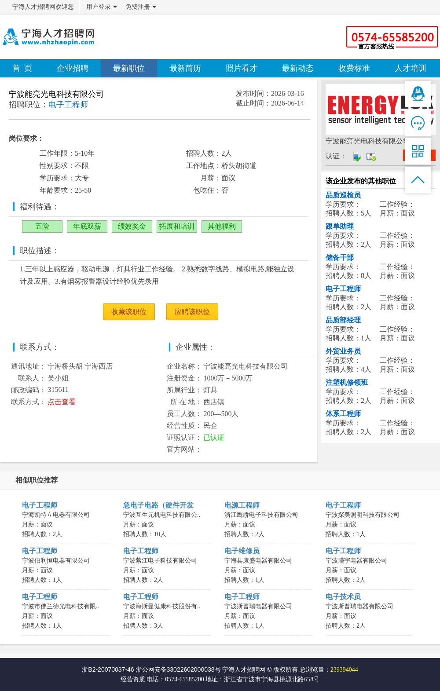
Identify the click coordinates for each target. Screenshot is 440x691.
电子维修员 (242, 551)
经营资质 (133, 679)
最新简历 (185, 68)
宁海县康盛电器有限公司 (258, 560)
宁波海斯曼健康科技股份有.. (161, 606)
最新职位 (129, 68)
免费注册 (137, 7)
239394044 (344, 669)
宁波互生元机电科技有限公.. (161, 515)
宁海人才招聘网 (243, 669)
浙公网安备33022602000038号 (178, 669)
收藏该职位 (129, 311)
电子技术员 (343, 596)
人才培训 (410, 68)
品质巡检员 (343, 195)
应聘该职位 (192, 311)
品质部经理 (343, 320)
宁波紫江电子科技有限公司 (160, 560)
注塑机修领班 (347, 382)
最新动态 (298, 68)
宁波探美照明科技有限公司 (363, 515)
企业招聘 (72, 68)
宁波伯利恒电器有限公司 (56, 560)
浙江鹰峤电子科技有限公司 (261, 515)
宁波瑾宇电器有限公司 (356, 560)
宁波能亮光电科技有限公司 (56, 94)
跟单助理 (340, 226)
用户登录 (98, 7)
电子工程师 (343, 288)
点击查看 (62, 402)
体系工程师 (343, 413)
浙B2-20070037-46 (108, 669)
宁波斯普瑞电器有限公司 (258, 606)
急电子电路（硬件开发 (158, 505)
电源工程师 (242, 505)
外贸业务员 (343, 351)
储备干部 (340, 257)
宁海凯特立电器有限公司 (56, 515)
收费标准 (354, 68)
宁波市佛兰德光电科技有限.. (60, 606)
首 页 (22, 68)
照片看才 (241, 68)
